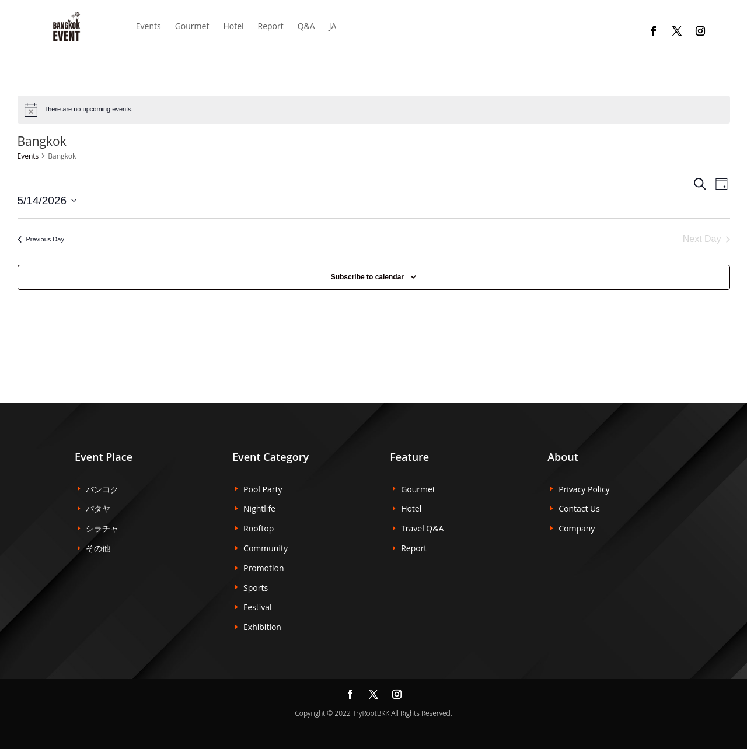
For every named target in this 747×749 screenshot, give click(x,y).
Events (28, 156)
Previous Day (41, 239)
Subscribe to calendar (367, 277)
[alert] (374, 110)
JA (333, 26)
